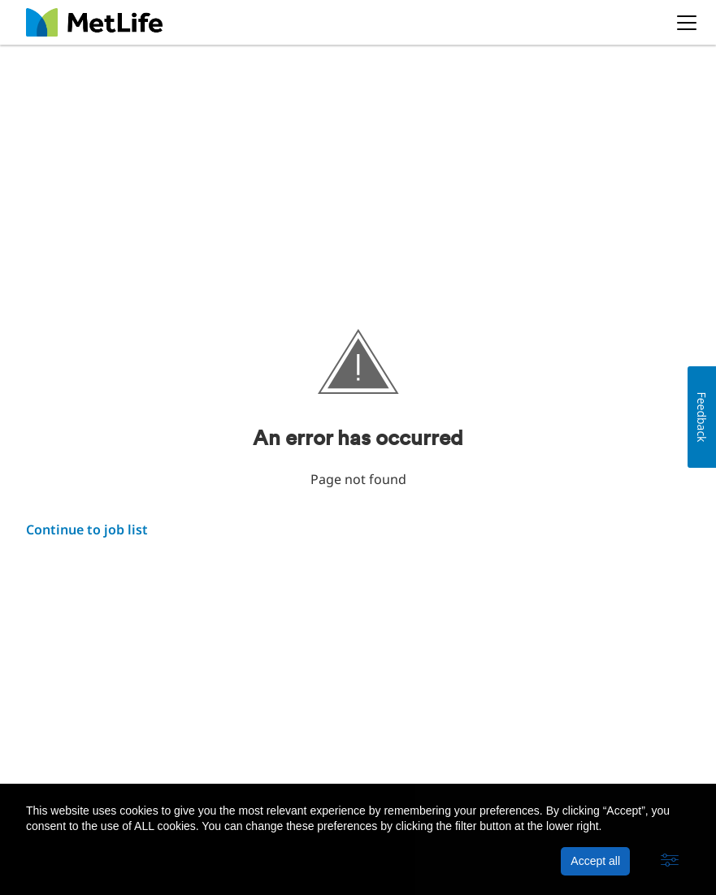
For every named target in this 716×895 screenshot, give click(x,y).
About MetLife (66, 755)
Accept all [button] (595, 860)
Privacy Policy (160, 755)
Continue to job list (87, 529)
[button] (669, 861)
